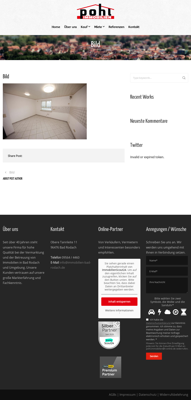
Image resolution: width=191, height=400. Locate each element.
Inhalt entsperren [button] (119, 301)
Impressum (128, 395)
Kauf (84, 27)
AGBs (112, 395)
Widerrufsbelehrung (174, 395)
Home (56, 27)
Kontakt (133, 27)
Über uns (70, 27)
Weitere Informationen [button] (119, 310)
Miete (98, 27)
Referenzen (116, 27)
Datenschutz (147, 395)
